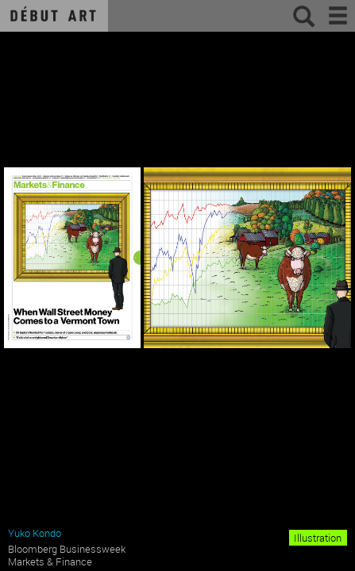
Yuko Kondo (34, 533)
